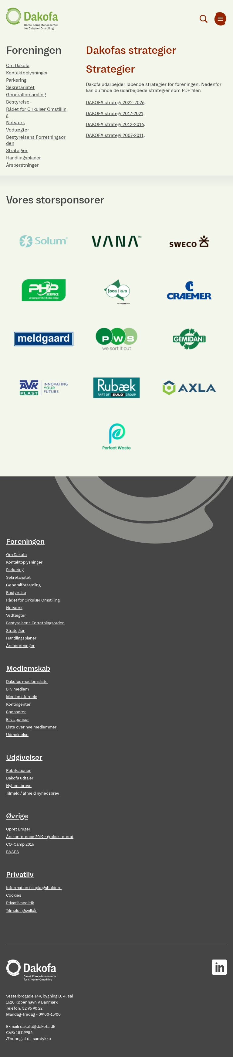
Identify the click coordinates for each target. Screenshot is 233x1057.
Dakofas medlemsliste (27, 681)
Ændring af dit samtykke (28, 1038)
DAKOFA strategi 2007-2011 (115, 135)
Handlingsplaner (23, 158)
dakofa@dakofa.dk (37, 1026)
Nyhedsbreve (19, 785)
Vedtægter (17, 130)
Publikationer (18, 770)
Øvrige (17, 816)
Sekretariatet (20, 87)
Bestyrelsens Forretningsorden (35, 623)
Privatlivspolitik (20, 902)
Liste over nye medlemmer (31, 727)
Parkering (16, 80)
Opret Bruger (18, 829)
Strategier (17, 150)
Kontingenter (18, 704)
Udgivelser (24, 757)
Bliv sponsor (17, 719)
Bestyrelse (17, 102)
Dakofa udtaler (19, 778)
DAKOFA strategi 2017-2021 (114, 113)
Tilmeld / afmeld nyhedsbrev (32, 793)
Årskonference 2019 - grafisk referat (39, 836)
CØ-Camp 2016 (20, 844)
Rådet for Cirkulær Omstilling (33, 600)
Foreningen (25, 541)
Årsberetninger (22, 165)
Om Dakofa (17, 65)
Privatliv (20, 874)
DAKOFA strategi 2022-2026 (115, 102)
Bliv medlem (17, 689)
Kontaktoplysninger (27, 73)
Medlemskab (28, 668)
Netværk (15, 122)
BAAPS (12, 851)
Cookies (13, 895)
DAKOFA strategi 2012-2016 (115, 124)
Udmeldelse (17, 734)
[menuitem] (220, 19)
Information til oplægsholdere (34, 887)
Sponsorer (16, 711)
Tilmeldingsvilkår (21, 910)
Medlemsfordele (21, 696)
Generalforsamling (26, 94)
